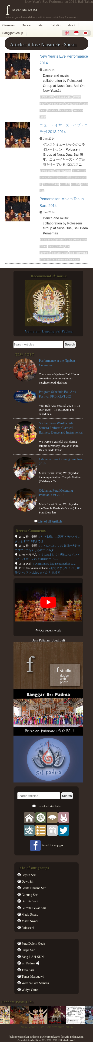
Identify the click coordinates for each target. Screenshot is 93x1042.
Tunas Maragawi (32, 976)
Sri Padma (28, 963)
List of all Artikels (50, 521)
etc (40, 25)
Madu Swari (29, 921)
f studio (55, 25)
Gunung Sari (29, 895)
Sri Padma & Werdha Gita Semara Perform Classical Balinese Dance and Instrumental (61, 427)
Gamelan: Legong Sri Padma (49, 331)
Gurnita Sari (29, 901)
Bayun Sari (28, 875)
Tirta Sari (27, 970)
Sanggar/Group (12, 33)
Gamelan (8, 25)
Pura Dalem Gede (33, 943)
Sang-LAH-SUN (32, 957)
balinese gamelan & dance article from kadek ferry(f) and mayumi (46, 1036)
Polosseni (27, 928)
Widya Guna (29, 990)
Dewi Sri (27, 881)
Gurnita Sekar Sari (33, 908)
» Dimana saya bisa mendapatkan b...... (54, 563)
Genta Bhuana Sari (33, 888)
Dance (26, 25)
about (71, 25)
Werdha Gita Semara (35, 983)
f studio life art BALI (22, 10)
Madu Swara (29, 914)
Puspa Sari (28, 950)
